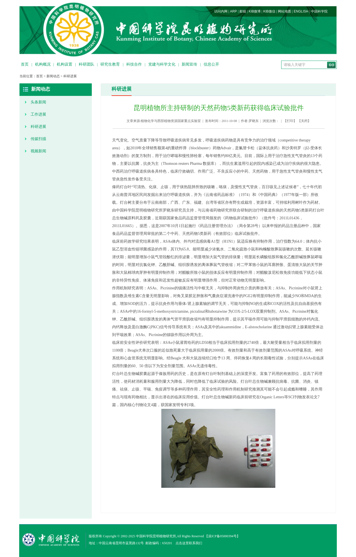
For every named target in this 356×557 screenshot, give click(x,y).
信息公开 (211, 64)
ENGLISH (301, 11)
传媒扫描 (38, 139)
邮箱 (242, 11)
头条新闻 (38, 102)
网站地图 (284, 11)
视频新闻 (38, 151)
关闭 (304, 121)
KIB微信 (269, 11)
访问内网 (221, 11)
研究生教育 (110, 64)
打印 (290, 121)
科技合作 (134, 64)
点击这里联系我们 (188, 543)
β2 (290, 327)
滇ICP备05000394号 (222, 536)
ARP (233, 11)
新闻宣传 (189, 64)
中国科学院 (319, 11)
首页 (25, 64)
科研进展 (70, 76)
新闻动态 (53, 76)
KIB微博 (255, 11)
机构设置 (64, 64)
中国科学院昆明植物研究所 (156, 536)
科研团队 (86, 64)
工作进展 (38, 114)
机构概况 (43, 64)
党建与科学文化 (161, 64)
